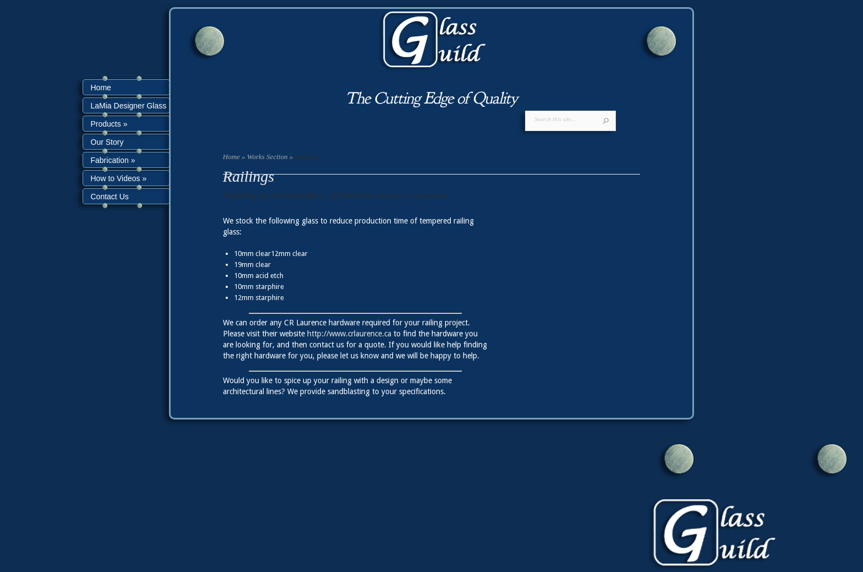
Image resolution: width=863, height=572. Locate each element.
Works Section (267, 156)
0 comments (428, 196)
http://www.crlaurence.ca (349, 333)
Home (231, 156)
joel (265, 196)
